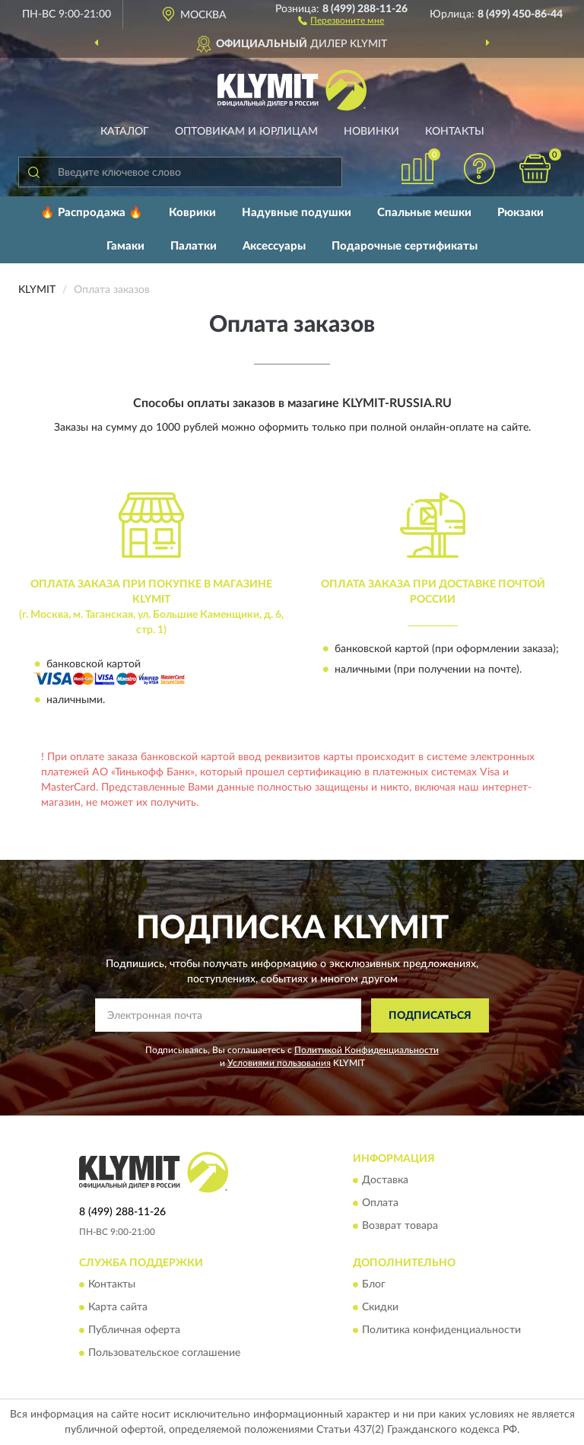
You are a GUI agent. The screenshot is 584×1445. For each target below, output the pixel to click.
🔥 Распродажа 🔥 (91, 212)
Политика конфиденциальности (441, 1331)
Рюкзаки (520, 212)
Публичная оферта (134, 1331)
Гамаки (125, 246)
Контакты (454, 131)
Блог (374, 1285)
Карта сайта (118, 1308)
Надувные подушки (296, 212)
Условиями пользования (279, 1063)
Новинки (371, 131)
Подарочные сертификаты (405, 246)
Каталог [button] (124, 131)
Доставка (385, 1181)
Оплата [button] (380, 1203)
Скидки (380, 1308)
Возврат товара (400, 1226)
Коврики (192, 212)
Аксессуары (274, 246)
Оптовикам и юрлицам (246, 131)
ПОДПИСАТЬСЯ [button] (430, 1016)
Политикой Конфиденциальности (366, 1050)
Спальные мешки (424, 212)
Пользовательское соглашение (164, 1353)
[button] (341, 19)
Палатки (193, 246)
